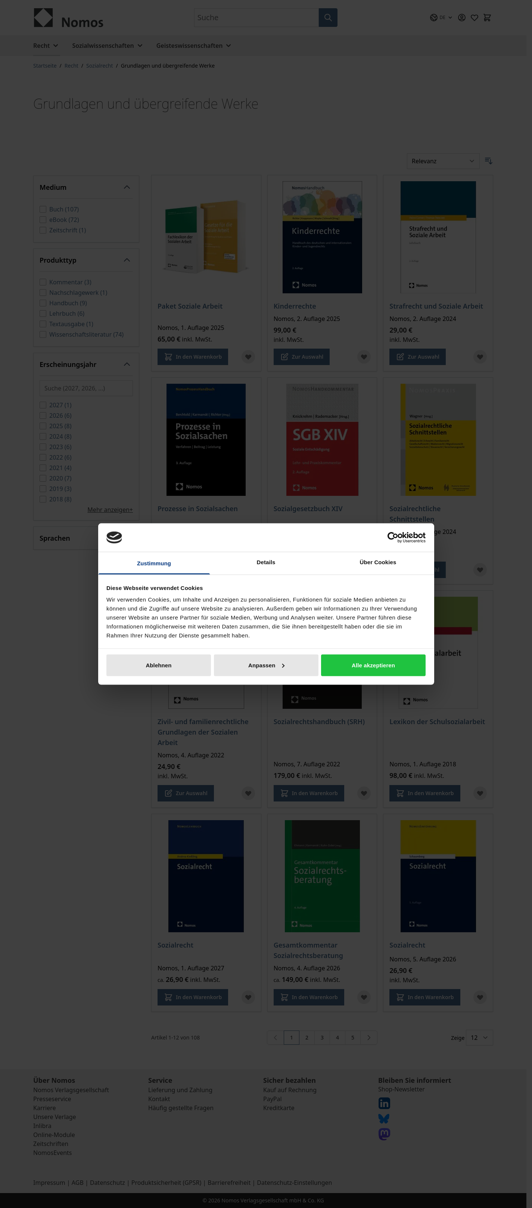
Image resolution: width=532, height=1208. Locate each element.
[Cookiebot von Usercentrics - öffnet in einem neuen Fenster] (393, 537)
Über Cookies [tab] (378, 562)
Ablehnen (158, 665)
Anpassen (266, 665)
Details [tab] (266, 562)
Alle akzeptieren (373, 665)
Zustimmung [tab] (154, 563)
